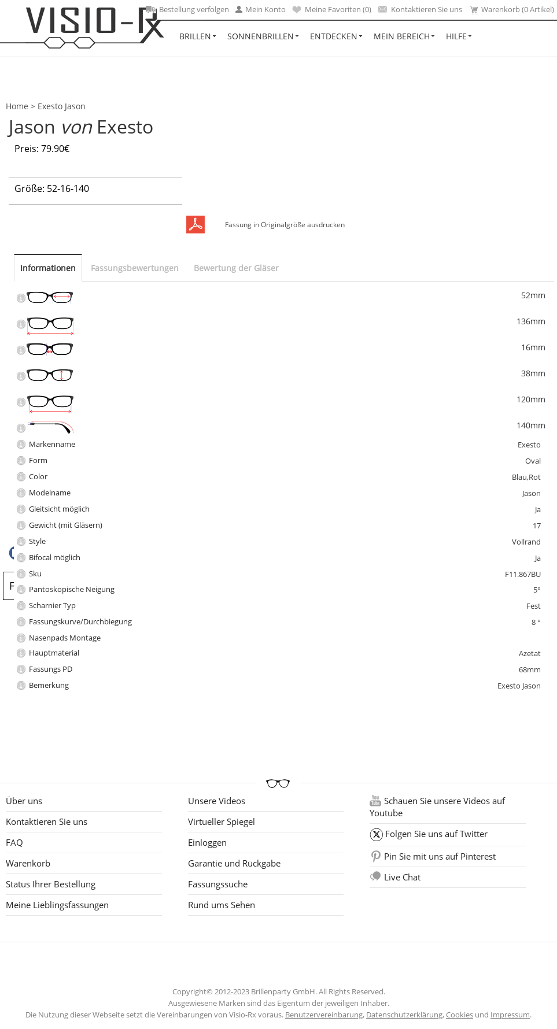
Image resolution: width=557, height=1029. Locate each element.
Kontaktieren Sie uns (420, 9)
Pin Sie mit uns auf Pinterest (440, 856)
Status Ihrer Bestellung (50, 884)
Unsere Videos (216, 800)
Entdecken (333, 36)
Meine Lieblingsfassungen (57, 904)
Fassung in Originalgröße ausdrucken (285, 225)
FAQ (14, 842)
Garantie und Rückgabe (234, 863)
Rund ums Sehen (221, 904)
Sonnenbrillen (260, 36)
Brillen (195, 36)
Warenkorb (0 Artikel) (511, 9)
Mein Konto (260, 9)
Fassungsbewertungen (135, 267)
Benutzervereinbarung (324, 1014)
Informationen (48, 267)
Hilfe (456, 36)
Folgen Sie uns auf (436, 833)
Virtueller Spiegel (221, 821)
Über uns (24, 800)
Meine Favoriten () (331, 9)
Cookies (459, 1014)
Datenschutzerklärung (404, 1014)
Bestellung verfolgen (187, 9)
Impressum (510, 1014)
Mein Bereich (402, 36)
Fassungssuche (218, 884)
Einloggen (207, 842)
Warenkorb (28, 863)
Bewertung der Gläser (236, 267)
